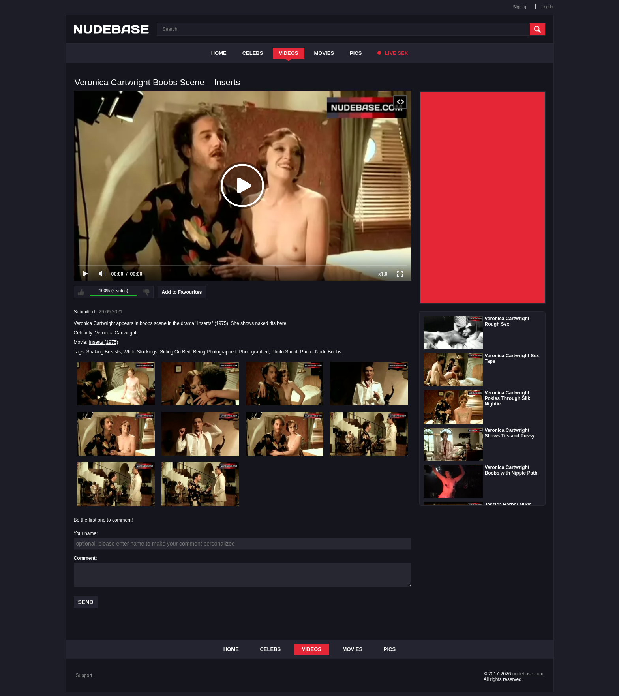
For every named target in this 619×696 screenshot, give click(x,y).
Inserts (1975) (103, 342)
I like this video (81, 292)
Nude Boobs (328, 352)
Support (84, 675)
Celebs (252, 53)
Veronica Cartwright (116, 333)
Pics (356, 53)
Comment (85, 558)
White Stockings (141, 352)
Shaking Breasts (103, 352)
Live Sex (392, 53)
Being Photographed (214, 352)
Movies (324, 53)
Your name (85, 533)
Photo (306, 352)
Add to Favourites (182, 292)
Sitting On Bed (175, 352)
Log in (547, 6)
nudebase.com (528, 674)
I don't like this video (146, 292)
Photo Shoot (285, 352)
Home (219, 53)
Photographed (253, 352)
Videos (288, 53)
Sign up (520, 6)
